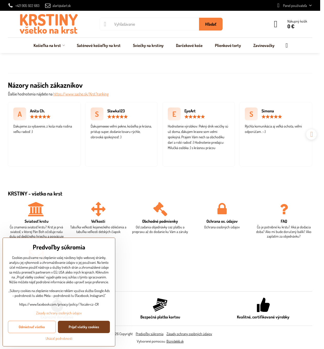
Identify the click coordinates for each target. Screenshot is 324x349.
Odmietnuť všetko (32, 327)
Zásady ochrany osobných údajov (189, 334)
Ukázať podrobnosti (59, 338)
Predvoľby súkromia (149, 334)
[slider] (40, 117)
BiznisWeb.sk (175, 341)
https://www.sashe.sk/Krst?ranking (81, 93)
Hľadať (210, 24)
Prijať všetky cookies (84, 327)
